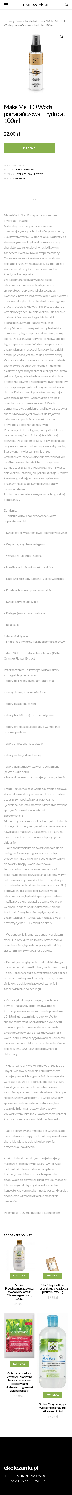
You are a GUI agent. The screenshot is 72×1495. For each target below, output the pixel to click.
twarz (39, 174)
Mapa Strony (19, 1480)
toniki (31, 174)
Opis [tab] (36, 199)
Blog (7, 1476)
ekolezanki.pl (36, 4)
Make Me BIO (19, 178)
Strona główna (13, 21)
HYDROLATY (21, 174)
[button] (61, 36)
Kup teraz (29, 148)
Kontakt (41, 1480)
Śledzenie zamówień (31, 1476)
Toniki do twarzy (35, 21)
